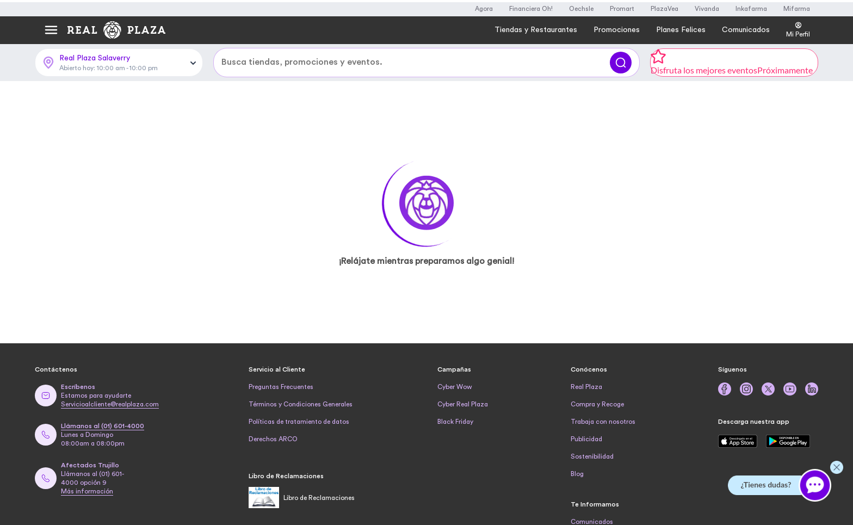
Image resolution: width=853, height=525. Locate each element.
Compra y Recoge (597, 404)
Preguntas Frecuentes (281, 387)
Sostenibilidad (592, 456)
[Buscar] (621, 62)
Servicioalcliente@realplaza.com (110, 404)
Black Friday (455, 421)
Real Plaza (586, 387)
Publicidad (586, 439)
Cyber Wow (454, 387)
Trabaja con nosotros (603, 421)
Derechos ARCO (273, 439)
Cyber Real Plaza (462, 404)
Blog (577, 474)
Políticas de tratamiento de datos (299, 421)
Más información (87, 491)
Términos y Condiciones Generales (301, 404)
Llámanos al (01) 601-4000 (102, 426)
